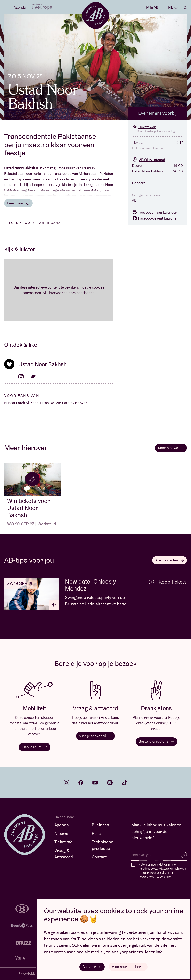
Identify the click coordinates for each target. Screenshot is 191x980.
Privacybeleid (27, 973)
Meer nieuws (171, 447)
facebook (80, 782)
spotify (110, 782)
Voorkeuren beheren (128, 966)
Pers (96, 833)
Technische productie (102, 845)
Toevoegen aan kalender (154, 212)
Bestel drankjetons (156, 741)
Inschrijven (184, 855)
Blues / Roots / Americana (34, 223)
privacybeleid (155, 872)
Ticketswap (144, 126)
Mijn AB (152, 7)
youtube (95, 782)
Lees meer (18, 203)
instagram (66, 782)
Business (100, 825)
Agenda (20, 7)
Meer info (153, 952)
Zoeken (185, 7)
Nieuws (61, 833)
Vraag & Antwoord (63, 854)
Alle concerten (169, 560)
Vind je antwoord (95, 735)
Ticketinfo (63, 842)
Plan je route (34, 747)
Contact (99, 857)
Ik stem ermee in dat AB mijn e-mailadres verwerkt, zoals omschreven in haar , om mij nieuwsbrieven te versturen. (162, 870)
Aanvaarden (92, 966)
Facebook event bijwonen (155, 218)
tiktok (125, 782)
